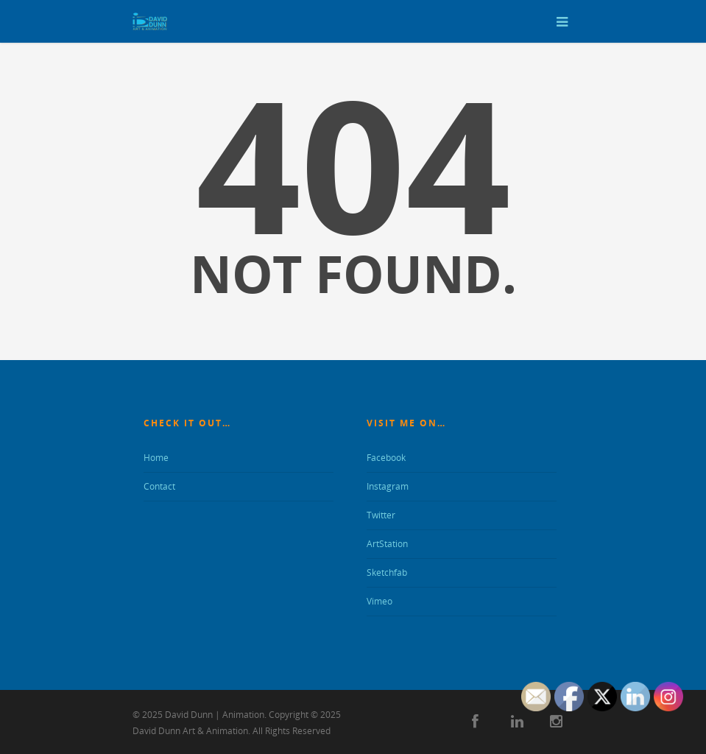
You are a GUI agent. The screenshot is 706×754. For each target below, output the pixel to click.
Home (156, 457)
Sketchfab (387, 572)
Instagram (388, 486)
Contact (159, 486)
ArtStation (387, 544)
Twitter (381, 515)
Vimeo (379, 601)
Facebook (386, 457)
